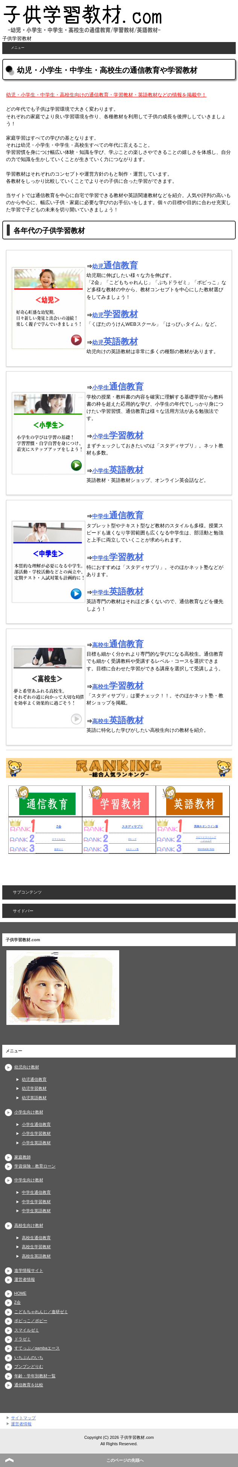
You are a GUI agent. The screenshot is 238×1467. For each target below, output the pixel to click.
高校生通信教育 (36, 1237)
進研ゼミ (58, 849)
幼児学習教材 (34, 1088)
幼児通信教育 (34, 1079)
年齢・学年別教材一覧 (35, 1376)
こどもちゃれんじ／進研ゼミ (41, 1311)
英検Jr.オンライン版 (206, 826)
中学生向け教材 (28, 1180)
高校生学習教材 (36, 1246)
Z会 (58, 826)
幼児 (115, 266)
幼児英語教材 (34, 1097)
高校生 (118, 645)
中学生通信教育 (36, 1192)
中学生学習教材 (36, 1201)
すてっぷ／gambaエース (37, 1348)
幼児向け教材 (26, 1067)
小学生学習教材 (36, 1133)
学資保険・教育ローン (35, 1166)
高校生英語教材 (36, 1256)
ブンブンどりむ (28, 1366)
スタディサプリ (132, 826)
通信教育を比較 (28, 1385)
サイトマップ (23, 1418)
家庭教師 (22, 1157)
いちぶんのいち (28, 1357)
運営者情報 (24, 1279)
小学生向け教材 (28, 1112)
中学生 (118, 516)
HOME (20, 1293)
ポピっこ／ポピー (30, 1320)
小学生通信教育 (36, 1124)
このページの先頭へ (125, 1460)
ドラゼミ (22, 1339)
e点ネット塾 (132, 849)
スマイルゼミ (58, 839)
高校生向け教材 (28, 1225)
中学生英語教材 (36, 1210)
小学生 (118, 387)
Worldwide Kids (206, 849)
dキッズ (132, 839)
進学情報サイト (28, 1270)
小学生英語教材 (36, 1142)
